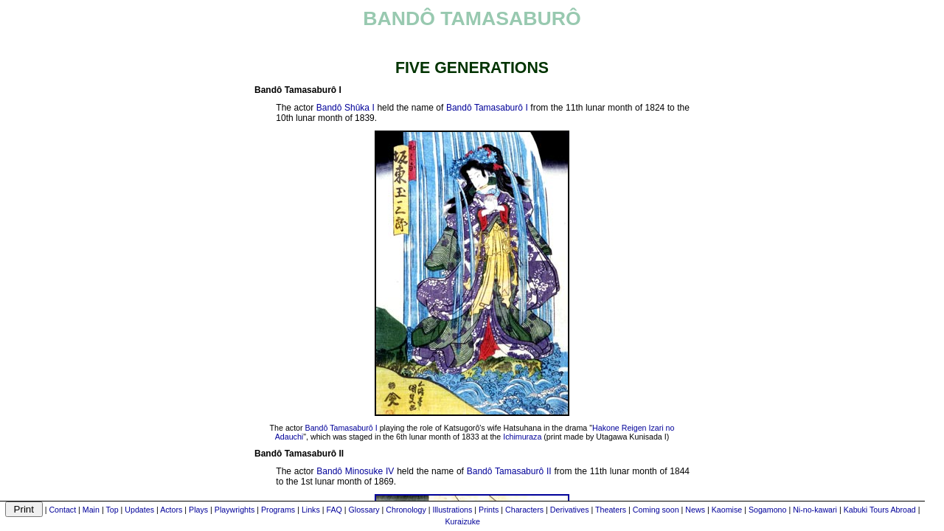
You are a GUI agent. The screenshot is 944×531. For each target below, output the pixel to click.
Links (311, 509)
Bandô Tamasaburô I (487, 108)
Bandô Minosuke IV (355, 471)
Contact (62, 509)
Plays (198, 509)
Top (111, 509)
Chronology (406, 509)
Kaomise (727, 509)
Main (91, 509)
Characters (524, 509)
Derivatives (569, 509)
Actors (171, 509)
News (695, 509)
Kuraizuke (462, 521)
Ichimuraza (522, 436)
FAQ (333, 509)
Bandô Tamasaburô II (509, 471)
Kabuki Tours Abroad (880, 509)
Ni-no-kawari (815, 509)
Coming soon (656, 509)
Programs (278, 509)
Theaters (610, 509)
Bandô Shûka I (345, 108)
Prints (489, 509)
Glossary (364, 509)
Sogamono (768, 509)
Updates (139, 509)
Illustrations (452, 509)
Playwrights (234, 509)
